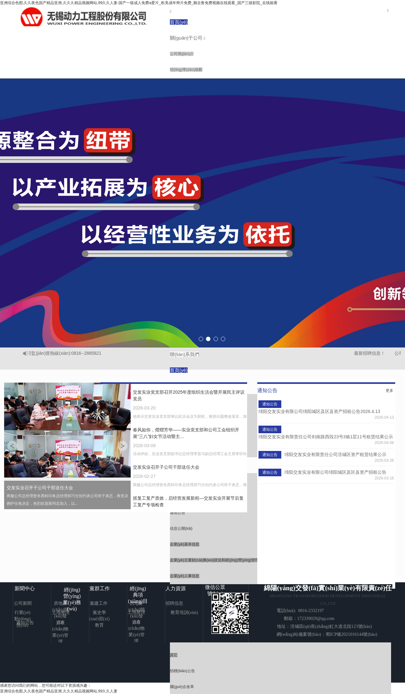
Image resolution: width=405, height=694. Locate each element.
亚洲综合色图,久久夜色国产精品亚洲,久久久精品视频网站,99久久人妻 (58, 691)
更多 (389, 390)
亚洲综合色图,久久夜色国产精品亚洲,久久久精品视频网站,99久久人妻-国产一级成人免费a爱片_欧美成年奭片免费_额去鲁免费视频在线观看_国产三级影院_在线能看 (138, 3)
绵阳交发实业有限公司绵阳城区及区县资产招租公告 (335, 472)
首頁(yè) (179, 22)
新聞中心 (25, 588)
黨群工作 (100, 588)
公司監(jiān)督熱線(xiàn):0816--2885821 (64, 353)
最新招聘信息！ (372, 353)
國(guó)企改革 (182, 687)
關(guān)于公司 (186, 38)
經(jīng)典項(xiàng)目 (138, 595)
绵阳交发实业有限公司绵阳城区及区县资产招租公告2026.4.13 (319, 411)
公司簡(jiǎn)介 (182, 54)
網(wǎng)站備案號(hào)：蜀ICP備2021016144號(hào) (327, 634)
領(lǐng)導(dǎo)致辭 (186, 69)
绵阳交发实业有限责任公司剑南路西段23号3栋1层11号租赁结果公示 (326, 436)
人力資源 (175, 588)
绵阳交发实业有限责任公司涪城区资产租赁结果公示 (335, 454)
